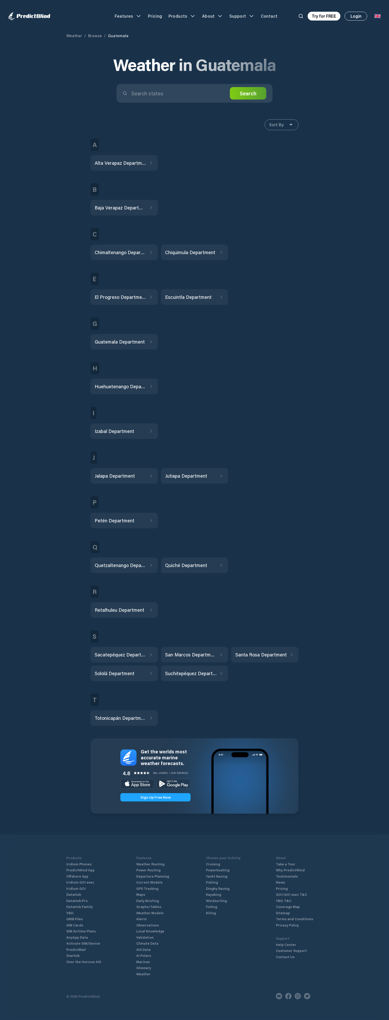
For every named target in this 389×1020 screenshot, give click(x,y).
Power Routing (148, 870)
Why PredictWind (290, 870)
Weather (74, 35)
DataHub (73, 894)
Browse (95, 35)
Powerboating (217, 870)
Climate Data (147, 943)
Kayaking (213, 894)
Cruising (213, 864)
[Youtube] (279, 996)
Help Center (286, 944)
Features (128, 16)
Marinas (143, 961)
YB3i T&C (283, 900)
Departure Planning (152, 876)
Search (248, 93)
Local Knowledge (150, 931)
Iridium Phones (79, 864)
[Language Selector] (377, 16)
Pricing (155, 16)
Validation (145, 937)
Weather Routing (150, 864)
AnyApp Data (77, 937)
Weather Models (150, 913)
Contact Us (285, 957)
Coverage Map (288, 906)
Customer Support (291, 950)
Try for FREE (324, 16)
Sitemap (283, 913)
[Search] (300, 16)
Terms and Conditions (294, 919)
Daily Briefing (147, 900)
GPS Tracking (147, 888)
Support (242, 16)
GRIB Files (74, 919)
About (212, 16)
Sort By (281, 125)
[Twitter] (307, 996)
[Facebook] (288, 996)
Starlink (73, 955)
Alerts (141, 919)
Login (356, 16)
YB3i (70, 913)
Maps (140, 894)
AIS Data (143, 949)
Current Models (149, 882)
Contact (269, 16)
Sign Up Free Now (155, 797)
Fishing (212, 882)
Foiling (211, 906)
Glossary (143, 967)
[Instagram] (298, 996)
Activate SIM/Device (83, 943)
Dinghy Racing (217, 888)
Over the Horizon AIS (83, 961)
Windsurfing (216, 900)
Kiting (211, 913)
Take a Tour (285, 864)
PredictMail (76, 949)
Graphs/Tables (148, 906)
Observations (147, 925)
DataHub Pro (77, 900)
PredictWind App (80, 870)
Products (182, 16)
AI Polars (143, 955)
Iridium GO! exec (80, 882)
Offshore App (77, 876)
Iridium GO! (76, 888)
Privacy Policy (287, 925)
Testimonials (287, 876)
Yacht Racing (216, 876)
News (280, 882)
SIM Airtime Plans (81, 931)
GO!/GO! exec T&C (291, 894)
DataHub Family (79, 906)
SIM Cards (74, 925)
